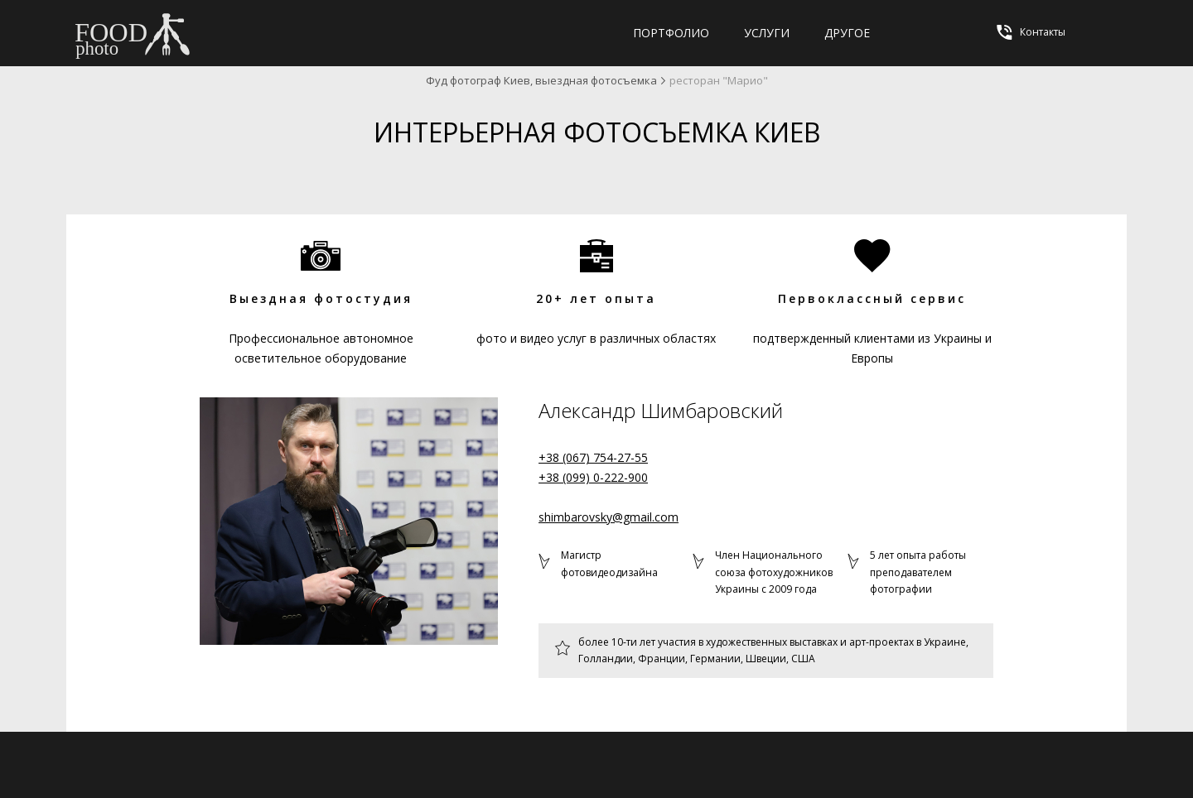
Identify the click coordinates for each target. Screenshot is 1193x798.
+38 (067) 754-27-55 (593, 457)
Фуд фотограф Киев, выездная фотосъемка (541, 80)
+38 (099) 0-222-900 (593, 477)
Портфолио (671, 33)
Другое (847, 33)
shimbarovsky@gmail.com (609, 517)
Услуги (767, 33)
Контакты (1029, 32)
